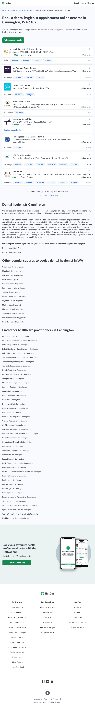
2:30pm (30, 95)
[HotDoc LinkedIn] (47, 681)
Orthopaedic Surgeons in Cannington (16, 450)
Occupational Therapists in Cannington (17, 442)
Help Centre (17, 662)
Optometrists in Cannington (12, 446)
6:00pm (37, 60)
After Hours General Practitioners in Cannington (20, 340)
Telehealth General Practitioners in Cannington (19, 357)
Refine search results (13, 40)
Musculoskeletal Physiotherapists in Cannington (20, 434)
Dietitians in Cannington (11, 412)
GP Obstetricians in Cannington (14, 425)
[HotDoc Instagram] (52, 681)
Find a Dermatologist (17, 647)
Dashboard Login (47, 628)
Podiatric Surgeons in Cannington (15, 476)
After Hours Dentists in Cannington (15, 336)
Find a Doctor (18, 608)
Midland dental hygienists (12, 305)
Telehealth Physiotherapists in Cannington (18, 362)
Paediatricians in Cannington (13, 459)
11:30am (18, 95)
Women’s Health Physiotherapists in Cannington (20, 514)
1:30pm (40, 78)
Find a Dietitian (17, 637)
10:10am (19, 112)
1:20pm (29, 78)
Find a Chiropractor (17, 628)
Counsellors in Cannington (12, 391)
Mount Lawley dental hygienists (14, 296)
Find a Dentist (17, 613)
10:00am (40, 183)
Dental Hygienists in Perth (12, 248)
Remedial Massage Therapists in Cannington (19, 497)
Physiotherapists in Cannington (14, 467)
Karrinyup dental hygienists (12, 284)
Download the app (17, 563)
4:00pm (15, 60)
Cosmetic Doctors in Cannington (14, 387)
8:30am (18, 165)
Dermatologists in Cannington (13, 404)
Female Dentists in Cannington (14, 370)
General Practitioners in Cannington (15, 421)
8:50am (40, 165)
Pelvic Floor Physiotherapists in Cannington (18, 463)
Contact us (77, 618)
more (88, 60)
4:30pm (26, 60)
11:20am (62, 165)
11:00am (17, 147)
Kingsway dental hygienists (12, 309)
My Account (17, 657)
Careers (77, 613)
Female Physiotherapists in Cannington (17, 374)
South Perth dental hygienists (13, 313)
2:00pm (51, 183)
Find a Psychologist (17, 632)
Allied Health (47, 613)
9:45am (29, 183)
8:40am (29, 165)
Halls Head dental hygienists (13, 322)
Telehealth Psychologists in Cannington (17, 366)
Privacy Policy (77, 628)
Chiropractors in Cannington (13, 379)
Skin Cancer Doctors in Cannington (15, 501)
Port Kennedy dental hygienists (14, 318)
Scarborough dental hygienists (13, 288)
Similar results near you (47, 195)
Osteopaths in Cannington (12, 455)
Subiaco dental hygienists (11, 292)
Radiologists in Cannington (12, 493)
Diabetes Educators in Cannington (15, 408)
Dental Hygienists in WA (31, 10)
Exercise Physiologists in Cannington (16, 417)
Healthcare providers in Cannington (15, 518)
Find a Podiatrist (17, 623)
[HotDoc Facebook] (43, 681)
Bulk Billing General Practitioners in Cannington (20, 349)
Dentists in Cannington (11, 400)
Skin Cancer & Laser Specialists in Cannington (19, 505)
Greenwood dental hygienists (13, 267)
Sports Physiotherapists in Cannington (16, 510)
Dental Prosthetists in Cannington (15, 395)
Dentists (47, 618)
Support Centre (47, 632)
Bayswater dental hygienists (12, 301)
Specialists (47, 623)
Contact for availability (47, 130)
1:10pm (18, 78)
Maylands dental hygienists (12, 275)
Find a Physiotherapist (17, 618)
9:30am (18, 183)
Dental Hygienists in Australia (11, 10)
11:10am (51, 165)
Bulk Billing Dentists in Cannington (15, 345)
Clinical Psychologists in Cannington (15, 383)
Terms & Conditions (77, 623)
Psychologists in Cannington (13, 489)
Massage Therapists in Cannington (15, 429)
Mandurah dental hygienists (12, 271)
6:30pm (48, 60)
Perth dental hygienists (10, 280)
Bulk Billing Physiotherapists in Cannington (18, 353)
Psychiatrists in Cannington (12, 484)
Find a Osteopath (17, 642)
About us (78, 608)
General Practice (47, 608)
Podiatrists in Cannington (11, 480)
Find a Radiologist (17, 652)
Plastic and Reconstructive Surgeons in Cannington (21, 472)
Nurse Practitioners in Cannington (15, 438)
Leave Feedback (17, 667)
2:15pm (63, 183)
